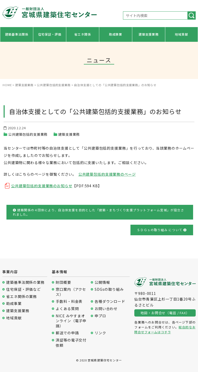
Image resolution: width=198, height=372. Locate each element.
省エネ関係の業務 (21, 296)
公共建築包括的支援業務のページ (107, 174)
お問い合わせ (106, 308)
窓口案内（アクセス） (71, 292)
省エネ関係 (82, 34)
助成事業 (115, 34)
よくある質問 (67, 308)
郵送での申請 (67, 332)
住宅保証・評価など (23, 289)
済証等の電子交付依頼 (71, 343)
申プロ (100, 315)
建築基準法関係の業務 (25, 282)
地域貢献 (181, 34)
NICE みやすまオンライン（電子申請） (71, 320)
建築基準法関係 (16, 34)
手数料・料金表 (69, 301)
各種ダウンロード (110, 301)
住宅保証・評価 (49, 34)
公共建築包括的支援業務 (27, 134)
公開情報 (102, 282)
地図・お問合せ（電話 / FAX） (165, 312)
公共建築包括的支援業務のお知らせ (41, 185)
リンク (100, 332)
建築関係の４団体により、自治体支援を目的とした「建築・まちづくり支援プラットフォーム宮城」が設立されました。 (98, 212)
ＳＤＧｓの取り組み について (162, 230)
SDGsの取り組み (109, 289)
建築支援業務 (149, 34)
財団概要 (63, 282)
